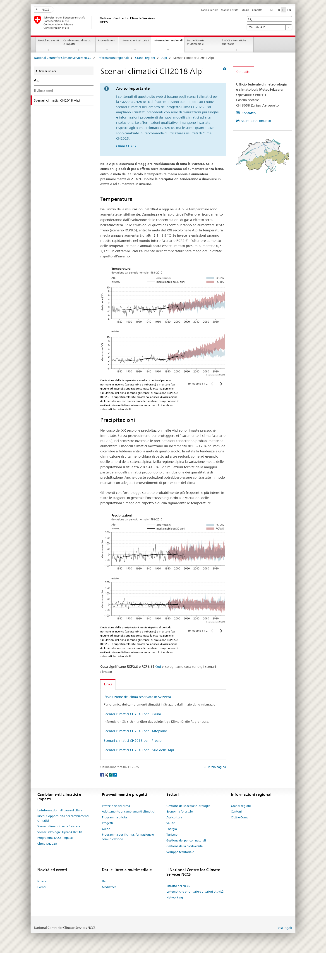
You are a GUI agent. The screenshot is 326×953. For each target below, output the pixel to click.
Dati (105, 881)
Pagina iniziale (209, 10)
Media (245, 10)
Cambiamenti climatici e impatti (77, 42)
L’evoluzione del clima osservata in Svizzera (137, 697)
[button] (250, 19)
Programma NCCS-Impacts (55, 837)
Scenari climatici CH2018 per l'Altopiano (135, 731)
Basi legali (284, 928)
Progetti (107, 823)
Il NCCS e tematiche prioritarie (233, 42)
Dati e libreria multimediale (195, 42)
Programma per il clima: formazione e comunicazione (128, 837)
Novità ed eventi (48, 40)
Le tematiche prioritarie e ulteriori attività (194, 891)
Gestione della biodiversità (184, 846)
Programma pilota (114, 817)
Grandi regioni (145, 57)
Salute (170, 823)
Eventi (41, 887)
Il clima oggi (43, 90)
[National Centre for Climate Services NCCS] (98, 22)
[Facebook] (102, 774)
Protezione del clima (116, 806)
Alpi (164, 57)
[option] (163, 320)
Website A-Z (269, 27)
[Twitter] (107, 774)
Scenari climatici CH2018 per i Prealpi (133, 740)
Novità (41, 881)
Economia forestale (179, 811)
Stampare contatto (255, 121)
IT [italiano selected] (283, 10)
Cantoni (236, 811)
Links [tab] (108, 684)
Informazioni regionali (169, 41)
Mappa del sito (229, 10)
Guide (106, 829)
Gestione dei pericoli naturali (186, 840)
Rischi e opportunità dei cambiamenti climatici (63, 818)
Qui (158, 666)
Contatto (257, 10)
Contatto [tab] (243, 71)
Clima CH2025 (127, 146)
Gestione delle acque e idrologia (188, 806)
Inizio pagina (216, 767)
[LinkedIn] (115, 774)
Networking (174, 897)
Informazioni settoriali (135, 40)
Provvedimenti (107, 40)
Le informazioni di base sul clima (59, 810)
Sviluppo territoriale (180, 852)
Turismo (171, 834)
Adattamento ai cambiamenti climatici (128, 811)
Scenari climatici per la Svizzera (58, 826)
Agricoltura (174, 817)
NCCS (42, 9)
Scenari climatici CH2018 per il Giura (132, 714)
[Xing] (111, 774)
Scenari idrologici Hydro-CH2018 (59, 832)
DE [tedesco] (272, 10)
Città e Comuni (241, 817)
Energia (171, 829)
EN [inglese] (289, 10)
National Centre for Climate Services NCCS (62, 57)
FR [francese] (278, 10)
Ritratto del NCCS (178, 886)
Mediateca (109, 887)
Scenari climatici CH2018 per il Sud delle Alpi (139, 750)
